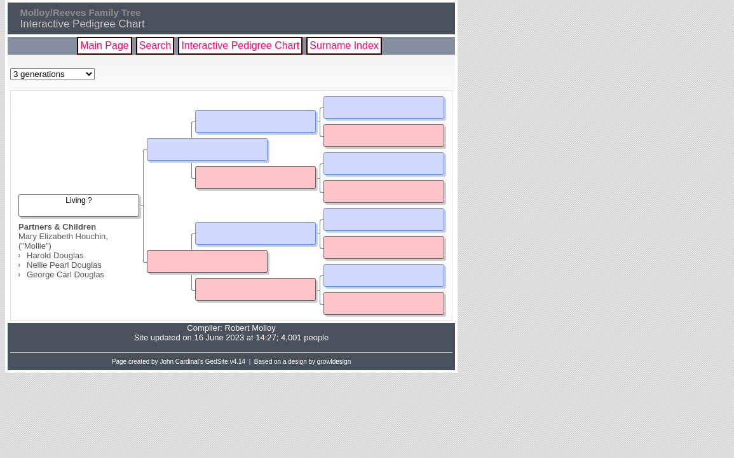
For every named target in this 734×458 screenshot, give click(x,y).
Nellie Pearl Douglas (64, 265)
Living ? (78, 200)
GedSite (216, 361)
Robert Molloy (250, 328)
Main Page (104, 45)
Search (155, 45)
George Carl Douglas (65, 274)
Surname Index (344, 45)
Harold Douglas (55, 255)
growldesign (334, 361)
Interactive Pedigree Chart (240, 45)
